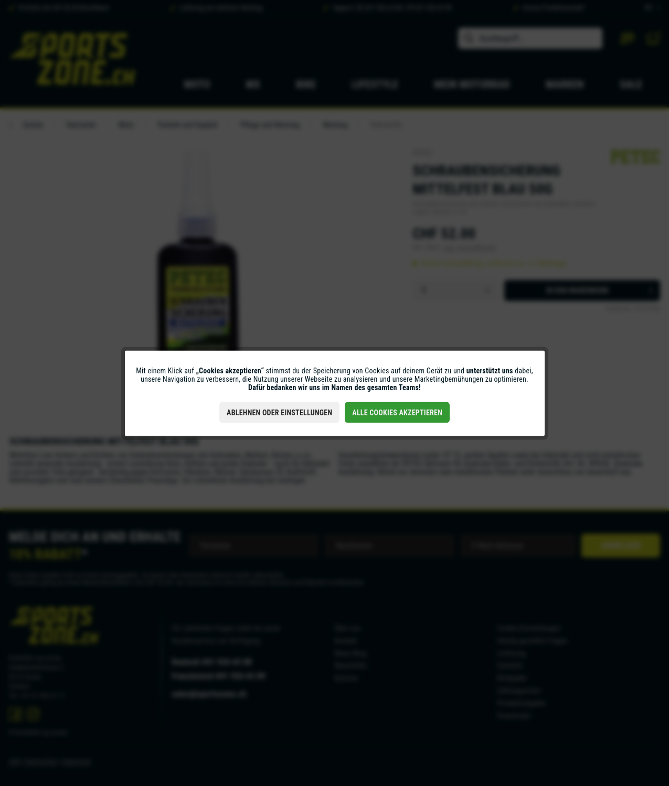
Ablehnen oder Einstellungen (279, 412)
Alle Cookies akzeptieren (397, 412)
